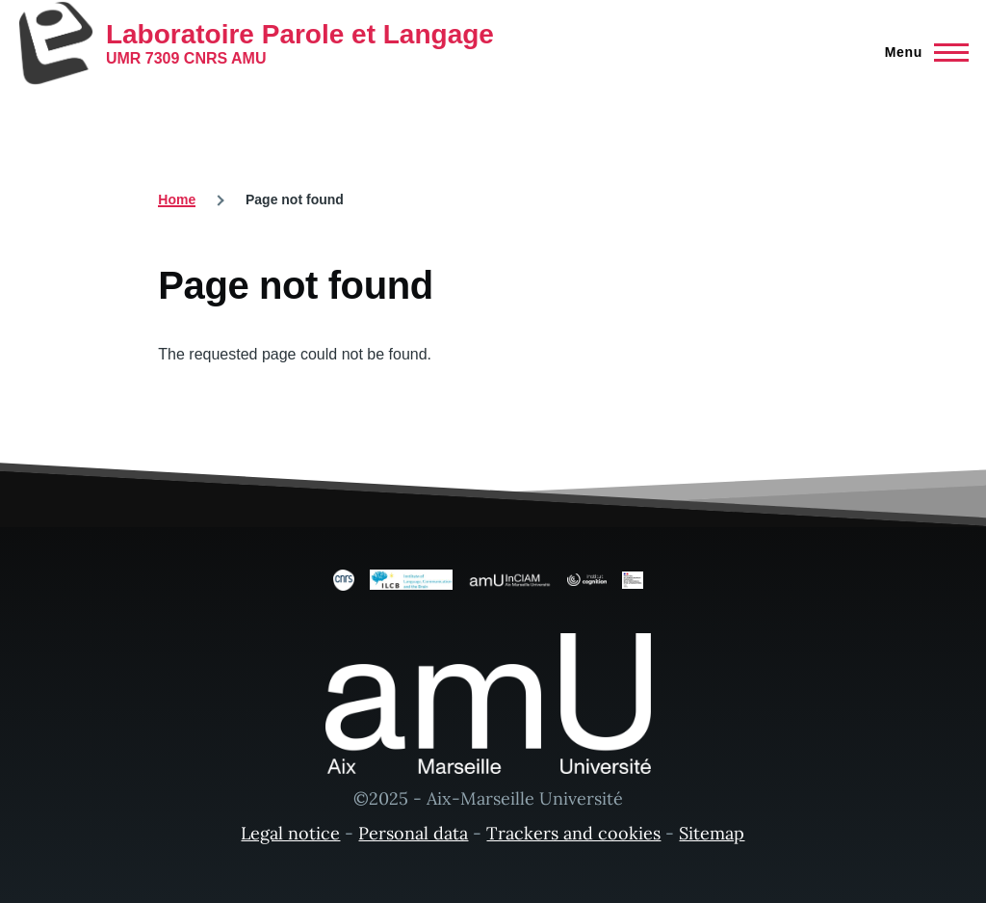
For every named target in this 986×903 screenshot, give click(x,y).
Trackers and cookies (573, 833)
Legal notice (290, 833)
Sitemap (711, 833)
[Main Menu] (921, 52)
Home (176, 199)
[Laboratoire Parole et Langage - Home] (255, 43)
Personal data (413, 833)
